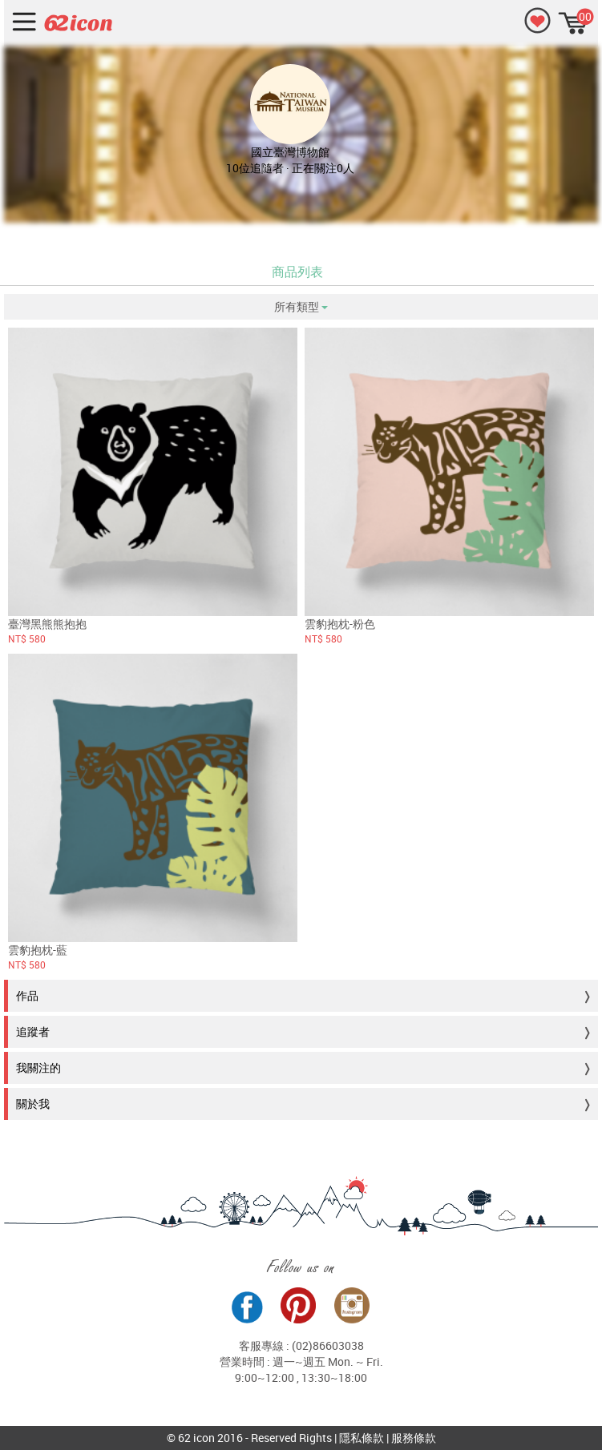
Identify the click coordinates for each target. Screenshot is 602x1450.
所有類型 (301, 306)
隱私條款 (361, 1437)
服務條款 (413, 1437)
